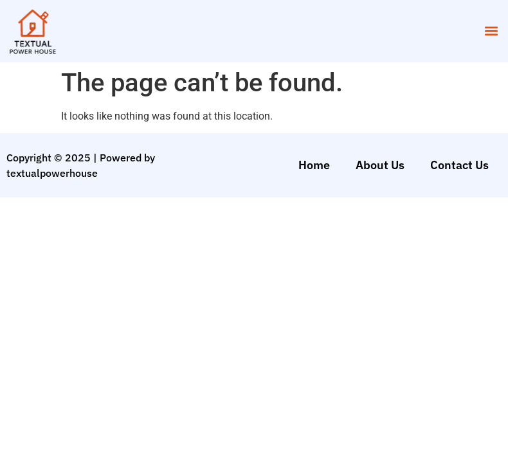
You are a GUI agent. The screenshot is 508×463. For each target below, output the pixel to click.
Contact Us (459, 165)
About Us (380, 165)
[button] (491, 31)
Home (314, 165)
